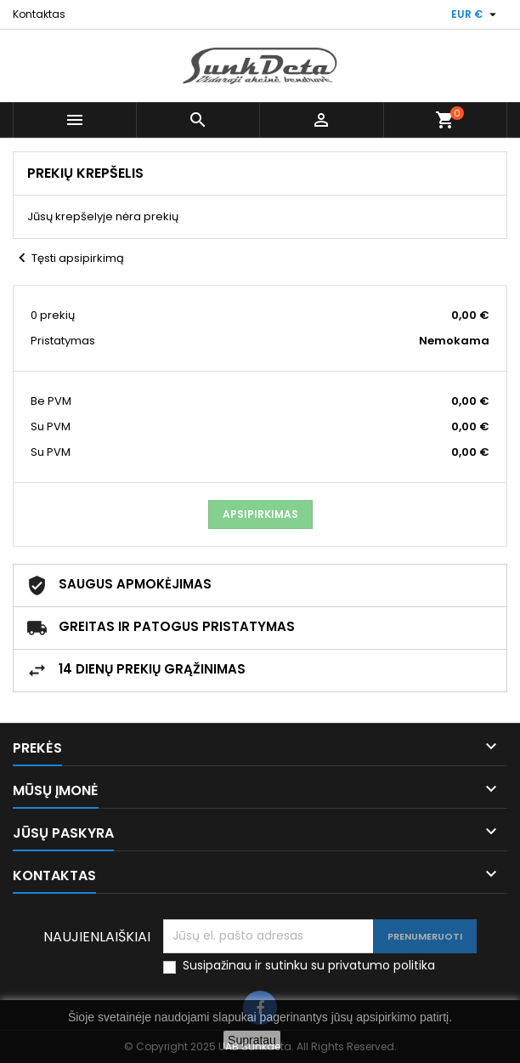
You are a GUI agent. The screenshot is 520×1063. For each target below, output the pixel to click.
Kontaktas (39, 14)
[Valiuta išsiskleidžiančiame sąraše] (475, 14)
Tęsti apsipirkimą (68, 258)
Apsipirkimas (260, 514)
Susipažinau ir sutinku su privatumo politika (309, 966)
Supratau (252, 1040)
